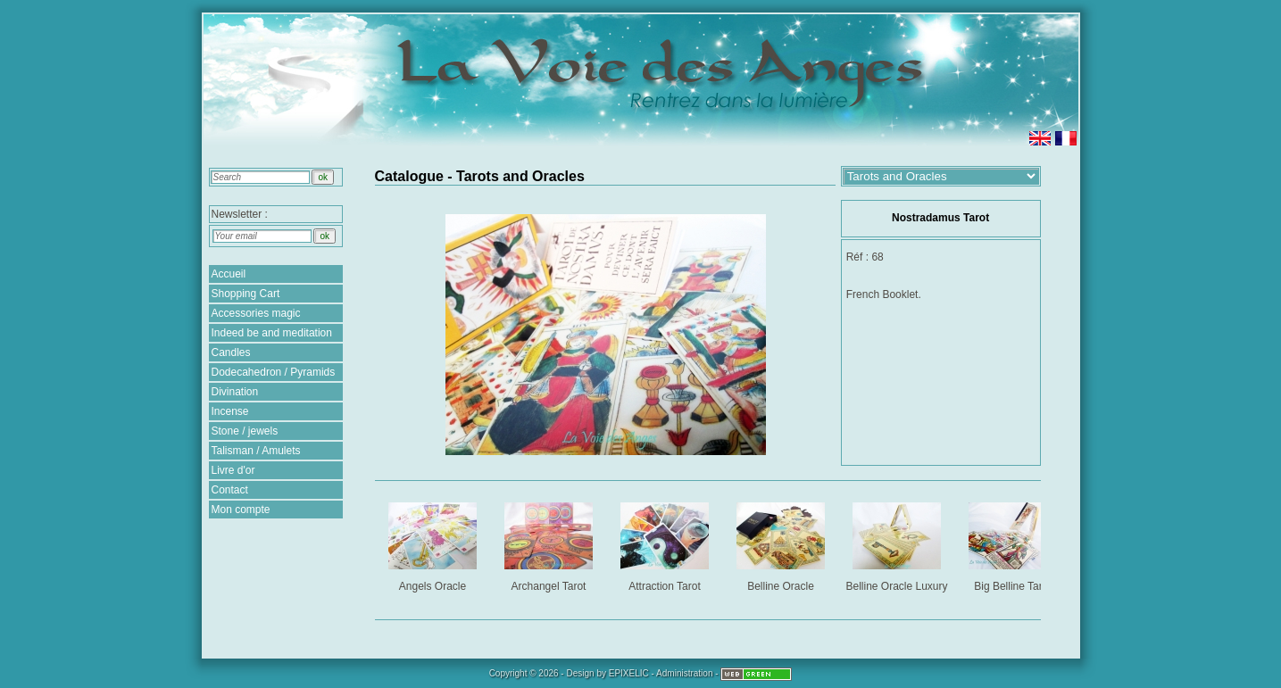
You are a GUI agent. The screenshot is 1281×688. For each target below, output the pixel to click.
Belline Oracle (782, 544)
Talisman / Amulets (256, 450)
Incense (230, 411)
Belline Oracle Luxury (897, 544)
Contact (230, 490)
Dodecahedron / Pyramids (274, 372)
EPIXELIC (629, 673)
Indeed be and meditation (272, 333)
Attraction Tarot (666, 544)
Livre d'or (233, 470)
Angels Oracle (434, 544)
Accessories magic (256, 313)
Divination (235, 391)
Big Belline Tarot (1014, 544)
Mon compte (241, 509)
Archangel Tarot (550, 544)
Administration (684, 673)
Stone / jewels (245, 431)
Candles (231, 352)
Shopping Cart (246, 293)
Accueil (229, 274)
